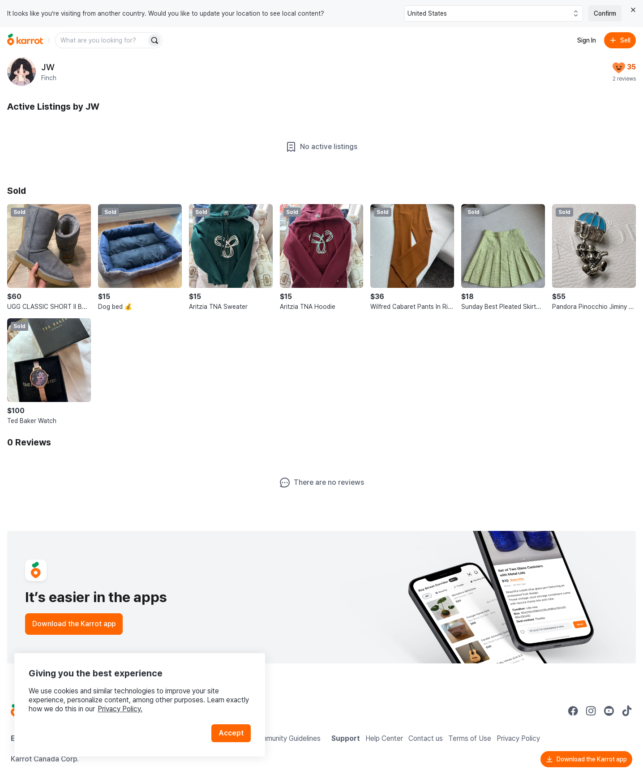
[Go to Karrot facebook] (573, 710)
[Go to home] (25, 40)
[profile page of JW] (21, 71)
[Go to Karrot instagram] (591, 710)
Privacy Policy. (120, 709)
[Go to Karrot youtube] (609, 710)
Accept (231, 733)
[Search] (154, 40)
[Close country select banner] (633, 10)
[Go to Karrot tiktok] (627, 710)
